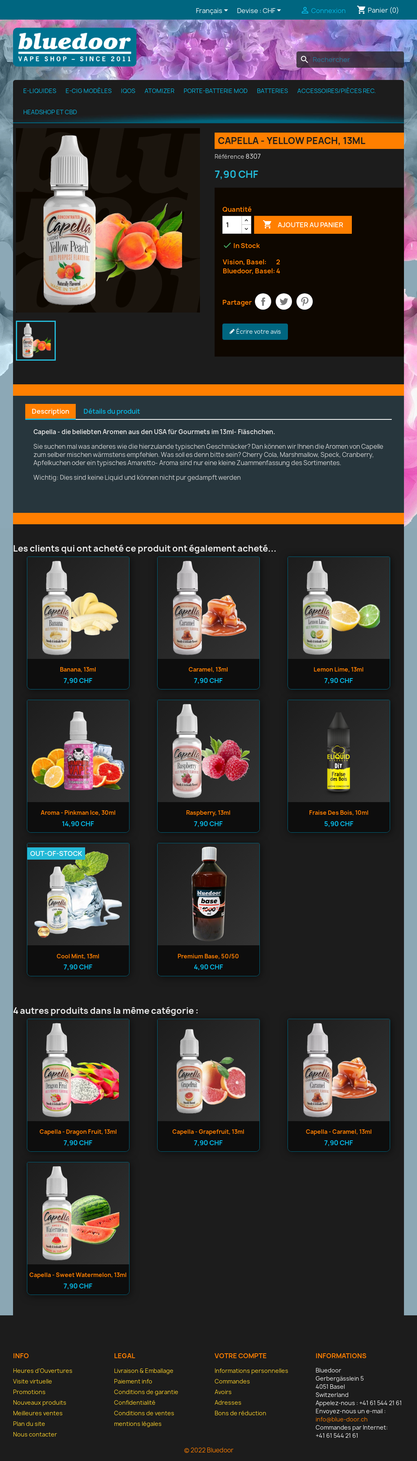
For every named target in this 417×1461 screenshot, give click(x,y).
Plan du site (29, 1424)
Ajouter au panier (303, 224)
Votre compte (241, 1355)
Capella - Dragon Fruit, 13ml (78, 1131)
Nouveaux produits (39, 1402)
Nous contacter (35, 1434)
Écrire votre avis (255, 332)
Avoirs (223, 1392)
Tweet (284, 301)
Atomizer (159, 91)
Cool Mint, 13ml (78, 956)
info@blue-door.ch (342, 1419)
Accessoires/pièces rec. (336, 91)
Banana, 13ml (78, 669)
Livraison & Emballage (143, 1371)
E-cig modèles (89, 91)
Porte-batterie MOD (216, 91)
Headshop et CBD (50, 112)
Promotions (29, 1392)
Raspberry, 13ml (208, 812)
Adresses (228, 1402)
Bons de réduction (240, 1413)
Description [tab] (50, 411)
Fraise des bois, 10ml (339, 812)
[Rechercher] (350, 59)
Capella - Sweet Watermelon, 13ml (78, 1275)
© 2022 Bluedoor (208, 1450)
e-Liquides (39, 91)
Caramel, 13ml (208, 669)
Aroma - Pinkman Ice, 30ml (78, 812)
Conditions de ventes (144, 1413)
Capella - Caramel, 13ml (339, 1131)
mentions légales (138, 1424)
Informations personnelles (251, 1371)
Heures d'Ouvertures (42, 1371)
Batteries (272, 91)
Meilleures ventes (38, 1413)
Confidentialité (135, 1402)
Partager (263, 301)
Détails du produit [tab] (111, 411)
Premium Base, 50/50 (208, 956)
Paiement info (133, 1381)
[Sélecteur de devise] (273, 11)
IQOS (128, 91)
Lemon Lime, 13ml (339, 669)
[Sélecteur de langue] (213, 11)
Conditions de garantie (146, 1392)
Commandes (232, 1381)
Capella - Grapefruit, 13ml (208, 1131)
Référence (229, 156)
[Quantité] (232, 225)
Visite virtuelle (32, 1381)
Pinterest (304, 301)
